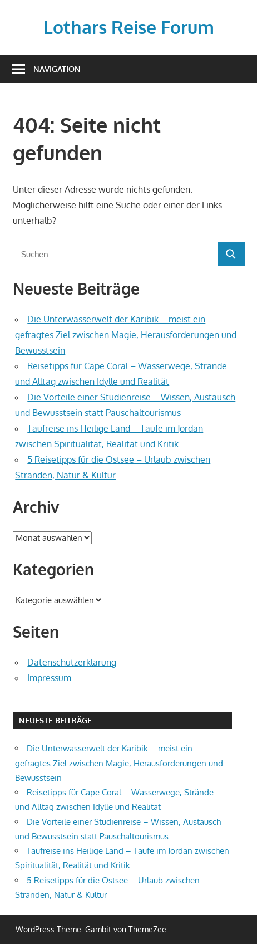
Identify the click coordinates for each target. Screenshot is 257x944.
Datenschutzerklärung (71, 662)
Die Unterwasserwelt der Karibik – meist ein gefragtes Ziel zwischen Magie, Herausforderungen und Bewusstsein (125, 335)
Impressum (49, 677)
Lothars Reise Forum (128, 27)
